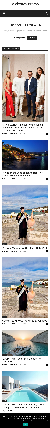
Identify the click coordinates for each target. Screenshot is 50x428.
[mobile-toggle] (4, 13)
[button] (47, 13)
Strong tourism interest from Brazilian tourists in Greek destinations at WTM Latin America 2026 (22, 127)
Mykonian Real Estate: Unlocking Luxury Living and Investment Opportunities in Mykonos (23, 407)
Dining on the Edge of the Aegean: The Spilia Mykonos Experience (22, 174)
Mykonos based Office (9, 133)
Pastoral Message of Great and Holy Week (24, 248)
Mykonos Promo (8, 121)
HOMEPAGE (31, 38)
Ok (25, 424)
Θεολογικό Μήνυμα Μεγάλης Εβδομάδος (24, 320)
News (4, 169)
